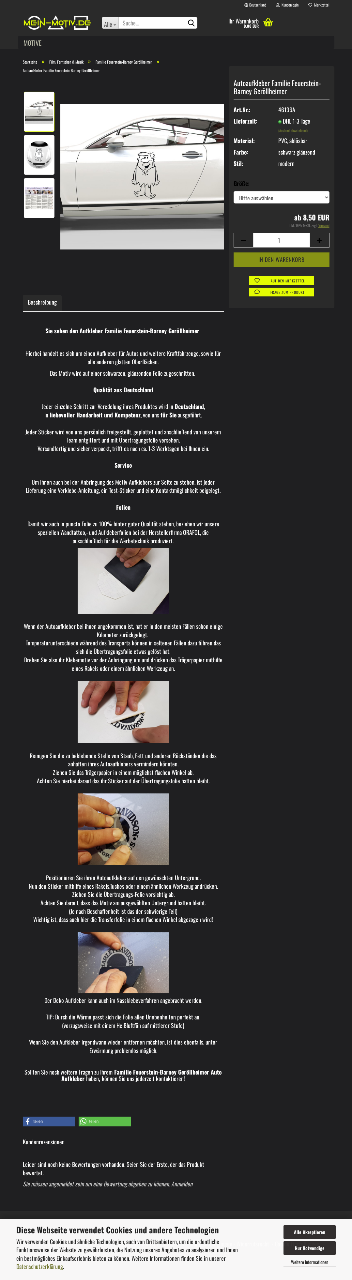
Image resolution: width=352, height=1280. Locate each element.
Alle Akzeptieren (309, 1231)
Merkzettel (318, 5)
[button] (49, 1121)
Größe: (242, 183)
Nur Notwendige (310, 1247)
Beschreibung (42, 302)
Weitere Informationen (309, 1261)
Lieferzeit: (245, 121)
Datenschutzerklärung (39, 1266)
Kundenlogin (287, 5)
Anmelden (181, 1184)
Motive (32, 43)
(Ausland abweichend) (293, 130)
